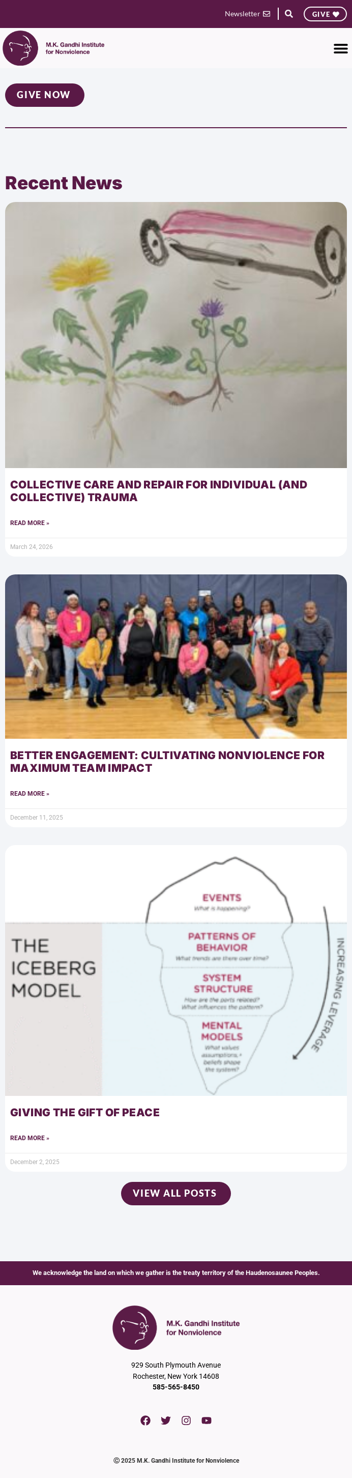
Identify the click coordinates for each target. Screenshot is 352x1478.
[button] (288, 14)
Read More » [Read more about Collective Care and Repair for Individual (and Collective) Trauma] (29, 523)
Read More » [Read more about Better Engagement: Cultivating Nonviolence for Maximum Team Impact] (29, 793)
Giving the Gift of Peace (85, 1112)
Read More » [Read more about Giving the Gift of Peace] (29, 1138)
